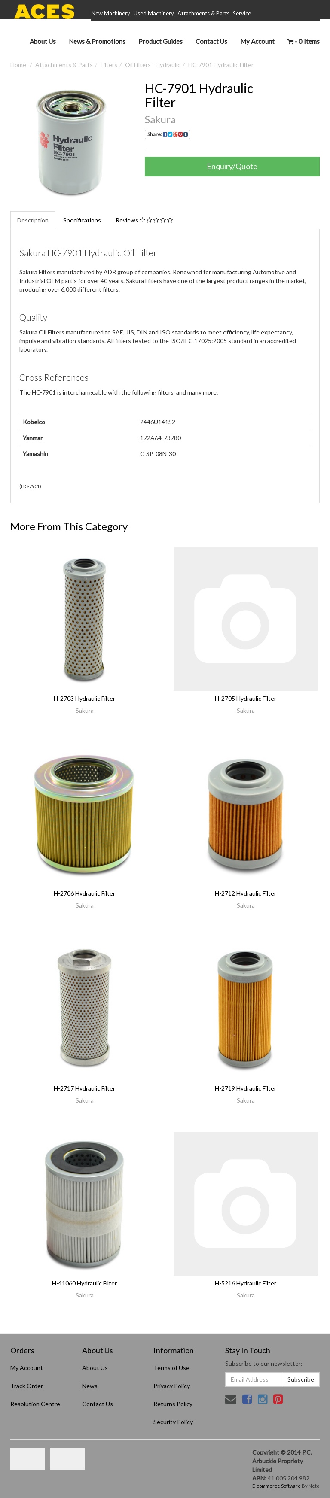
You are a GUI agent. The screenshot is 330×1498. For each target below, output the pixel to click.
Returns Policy (172, 1403)
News (90, 1385)
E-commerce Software (276, 1486)
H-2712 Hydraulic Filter (245, 893)
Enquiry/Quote (232, 166)
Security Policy (173, 1421)
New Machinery (111, 13)
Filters (109, 64)
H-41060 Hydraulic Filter (84, 1283)
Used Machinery (154, 13)
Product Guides (160, 41)
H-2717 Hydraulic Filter (84, 1088)
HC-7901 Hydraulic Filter (221, 64)
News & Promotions (97, 41)
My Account (26, 1367)
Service (242, 13)
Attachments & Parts (203, 13)
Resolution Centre (35, 1403)
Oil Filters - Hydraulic (152, 64)
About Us (43, 41)
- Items (303, 41)
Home (18, 64)
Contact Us (211, 41)
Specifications (82, 220)
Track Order (26, 1385)
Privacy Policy (171, 1385)
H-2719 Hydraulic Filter (245, 1088)
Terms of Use (171, 1367)
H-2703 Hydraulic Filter (84, 698)
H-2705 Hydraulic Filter (245, 698)
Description (33, 220)
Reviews (144, 220)
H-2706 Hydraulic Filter (84, 893)
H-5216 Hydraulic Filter (245, 1283)
